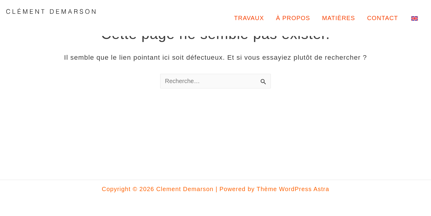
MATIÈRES (338, 18)
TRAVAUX (249, 18)
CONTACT (382, 18)
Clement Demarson (54, 23)
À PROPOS (293, 18)
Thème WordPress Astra (293, 189)
